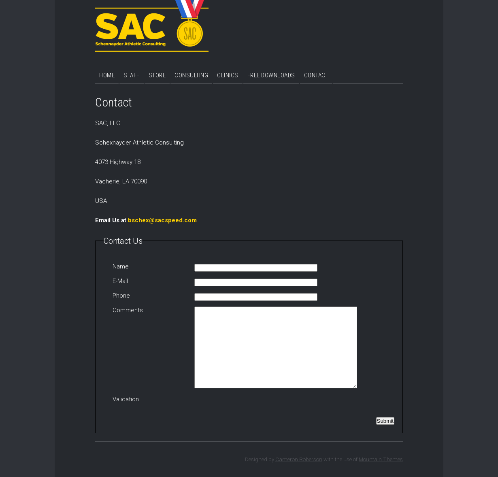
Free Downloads (271, 75)
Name (121, 266)
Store (157, 75)
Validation (126, 399)
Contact (316, 75)
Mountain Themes (381, 459)
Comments (128, 310)
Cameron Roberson (298, 459)
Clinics (227, 75)
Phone (121, 295)
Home (107, 75)
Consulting (191, 75)
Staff (131, 75)
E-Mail (120, 281)
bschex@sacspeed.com (162, 220)
